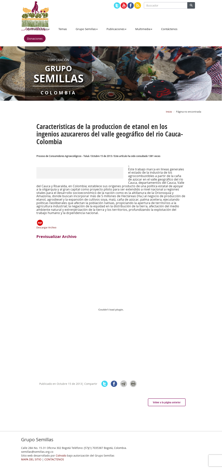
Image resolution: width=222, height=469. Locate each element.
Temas (62, 29)
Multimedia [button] (143, 29)
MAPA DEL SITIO (31, 459)
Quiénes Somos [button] (38, 29)
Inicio (169, 111)
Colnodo (61, 455)
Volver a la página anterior (167, 402)
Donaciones (35, 38)
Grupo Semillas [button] (87, 29)
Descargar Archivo (46, 224)
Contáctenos (169, 29)
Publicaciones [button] (116, 29)
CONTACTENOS (54, 459)
